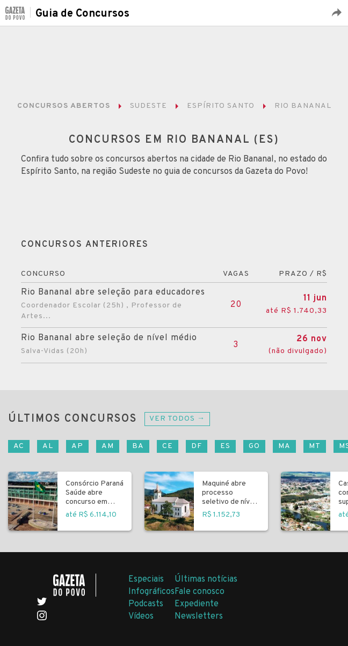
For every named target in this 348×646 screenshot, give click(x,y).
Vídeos (141, 616)
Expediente (197, 604)
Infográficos (151, 591)
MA (284, 446)
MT (315, 446)
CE (167, 446)
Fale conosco (199, 591)
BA (138, 446)
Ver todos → (177, 418)
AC (18, 446)
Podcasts (145, 604)
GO (254, 446)
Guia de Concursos (82, 14)
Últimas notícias (206, 579)
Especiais (146, 579)
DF (196, 446)
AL (47, 446)
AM (108, 446)
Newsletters (199, 616)
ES (225, 446)
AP (77, 446)
